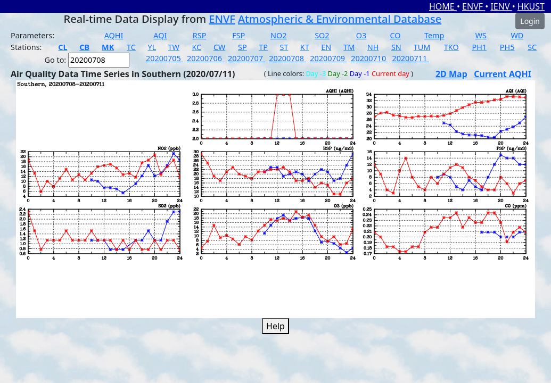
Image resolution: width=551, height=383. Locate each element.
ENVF (473, 6)
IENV (501, 6)
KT (304, 47)
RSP (200, 35)
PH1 (479, 47)
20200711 (410, 58)
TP (263, 47)
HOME (443, 6)
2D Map (451, 74)
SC (532, 47)
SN (396, 47)
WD (517, 35)
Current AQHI (502, 74)
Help (275, 326)
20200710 (369, 58)
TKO (451, 47)
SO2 (322, 35)
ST (284, 47)
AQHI (114, 35)
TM (349, 47)
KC (196, 47)
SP (242, 47)
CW (219, 47)
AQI (160, 35)
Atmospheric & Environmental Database (339, 19)
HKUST (531, 6)
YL (151, 47)
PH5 (507, 47)
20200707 (246, 58)
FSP (238, 35)
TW (173, 47)
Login (530, 21)
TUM (422, 47)
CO (395, 35)
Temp (434, 35)
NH (373, 47)
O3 (361, 35)
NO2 (278, 35)
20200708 (287, 58)
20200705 (164, 58)
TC (131, 47)
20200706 (205, 58)
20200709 (328, 58)
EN (326, 47)
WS (481, 35)
